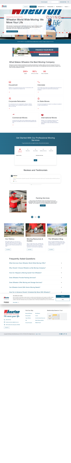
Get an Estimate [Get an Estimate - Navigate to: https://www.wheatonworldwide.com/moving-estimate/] (33, 7)
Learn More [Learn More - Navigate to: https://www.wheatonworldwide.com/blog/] (51, 236)
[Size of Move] (35, 136)
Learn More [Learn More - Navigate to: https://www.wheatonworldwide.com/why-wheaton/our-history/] (8, 236)
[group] (35, 138)
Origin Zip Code (18, 142)
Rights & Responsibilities (39, 307)
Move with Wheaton (28, 300)
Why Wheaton (59, 7)
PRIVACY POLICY (38, 309)
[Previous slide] (32, 204)
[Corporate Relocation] (57, 90)
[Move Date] (27, 136)
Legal (36, 320)
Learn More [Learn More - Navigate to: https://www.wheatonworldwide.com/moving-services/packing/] (43, 192)
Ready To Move (46, 43)
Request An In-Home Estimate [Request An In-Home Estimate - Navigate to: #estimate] (12, 33)
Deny (63, 458)
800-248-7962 (63, 1)
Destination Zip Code (39, 142)
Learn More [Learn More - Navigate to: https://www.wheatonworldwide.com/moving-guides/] (30, 236)
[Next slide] (38, 204)
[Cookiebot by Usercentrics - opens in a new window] (6, 461)
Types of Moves (28, 304)
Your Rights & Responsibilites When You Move (33, 43)
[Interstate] (35, 90)
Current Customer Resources (40, 304)
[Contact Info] (51, 136)
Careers (66, 7)
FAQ (26, 307)
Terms (40, 320)
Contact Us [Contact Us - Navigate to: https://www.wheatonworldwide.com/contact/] (26, 7)
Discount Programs (28, 309)
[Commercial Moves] (35, 106)
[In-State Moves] (14, 106)
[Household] (14, 90)
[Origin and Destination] (20, 136)
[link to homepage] (7, 7)
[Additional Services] (43, 136)
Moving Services (41, 7)
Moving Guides (50, 7)
